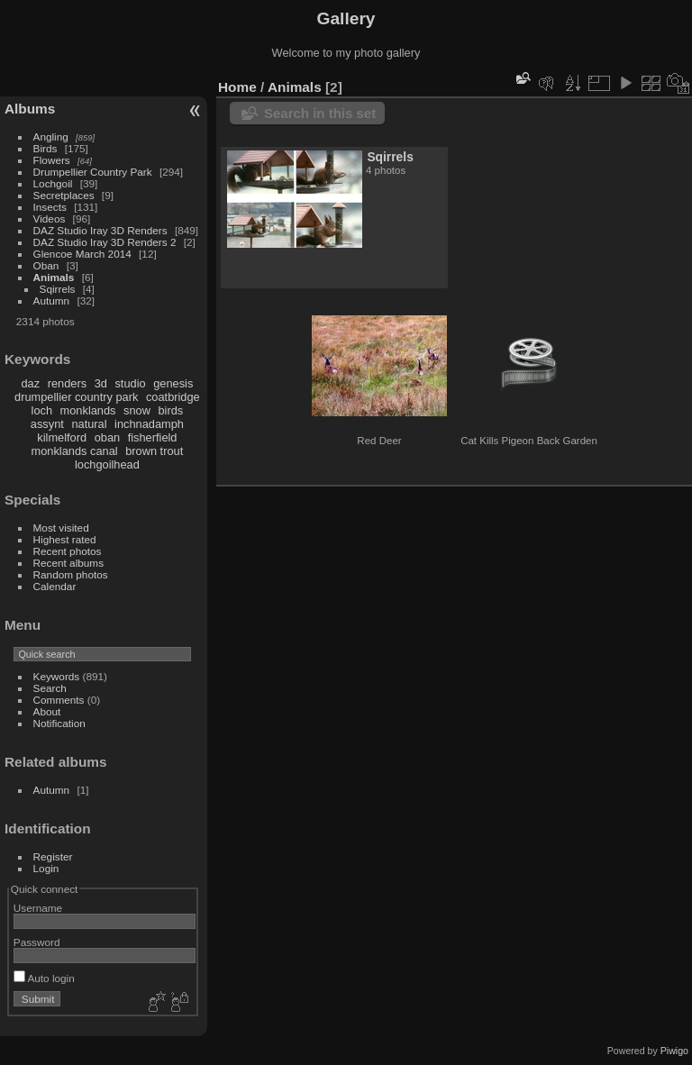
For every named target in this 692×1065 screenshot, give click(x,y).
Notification (59, 723)
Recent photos (67, 551)
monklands (88, 410)
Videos (49, 218)
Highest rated (64, 539)
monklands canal (75, 451)
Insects (50, 207)
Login (46, 868)
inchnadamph (149, 424)
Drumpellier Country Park (92, 172)
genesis (173, 383)
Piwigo (674, 1050)
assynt (47, 424)
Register (53, 856)
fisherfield (153, 437)
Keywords (56, 676)
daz (31, 383)
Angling (50, 136)
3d (101, 383)
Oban (46, 265)
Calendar (55, 586)
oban (107, 437)
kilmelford (61, 437)
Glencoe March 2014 (82, 253)
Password (37, 942)
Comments (59, 699)
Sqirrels (58, 289)
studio (129, 383)
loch (42, 410)
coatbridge (173, 397)
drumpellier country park (76, 397)
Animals (54, 277)
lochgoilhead (107, 464)
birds (170, 410)
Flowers (51, 160)
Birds (45, 148)
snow (136, 410)
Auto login (44, 978)
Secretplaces (64, 195)
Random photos (70, 574)
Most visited (61, 527)
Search (50, 688)
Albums (30, 108)
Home (237, 87)
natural (88, 424)
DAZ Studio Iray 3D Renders (100, 230)
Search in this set (320, 113)
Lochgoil (53, 183)
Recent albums (68, 563)
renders (67, 383)
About (47, 711)
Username (38, 908)
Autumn (51, 300)
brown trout (154, 451)
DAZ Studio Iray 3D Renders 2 (105, 242)
